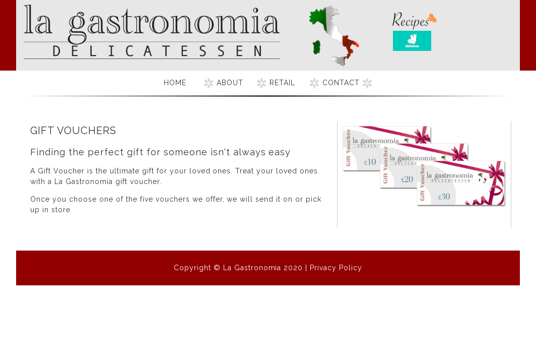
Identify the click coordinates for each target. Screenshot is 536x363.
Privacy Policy (336, 268)
